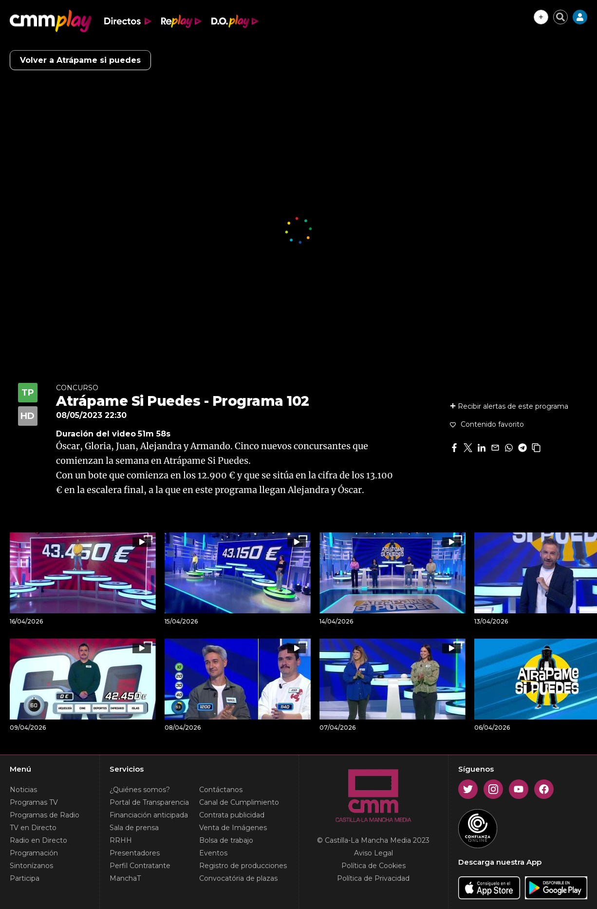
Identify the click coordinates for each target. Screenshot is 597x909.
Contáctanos (221, 789)
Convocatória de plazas (238, 878)
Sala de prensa (134, 827)
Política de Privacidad (373, 878)
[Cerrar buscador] (560, 17)
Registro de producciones (243, 865)
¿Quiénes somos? (140, 789)
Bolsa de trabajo (226, 840)
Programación (34, 853)
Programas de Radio (44, 815)
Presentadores (135, 853)
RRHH (121, 840)
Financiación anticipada (149, 815)
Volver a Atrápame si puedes (80, 60)
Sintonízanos (31, 865)
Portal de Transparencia (149, 802)
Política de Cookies (373, 865)
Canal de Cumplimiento (239, 802)
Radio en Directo (38, 840)
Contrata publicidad (231, 815)
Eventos (213, 853)
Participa (24, 878)
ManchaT (125, 878)
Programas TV (34, 802)
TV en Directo (33, 827)
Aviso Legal (373, 853)
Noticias (23, 789)
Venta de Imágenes (233, 827)
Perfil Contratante (140, 865)
